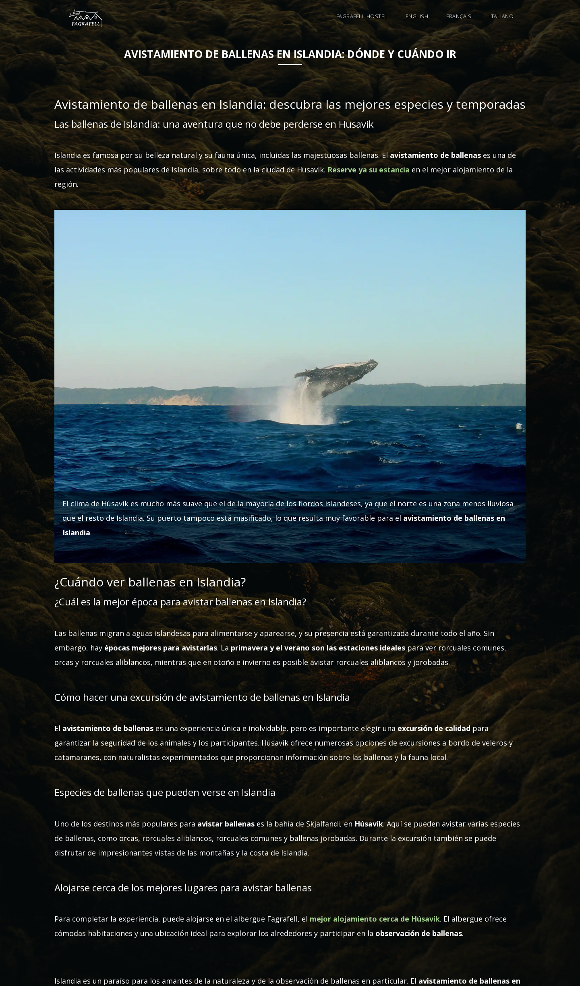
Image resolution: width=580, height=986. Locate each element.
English (417, 16)
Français (458, 16)
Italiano (501, 16)
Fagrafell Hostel (361, 16)
